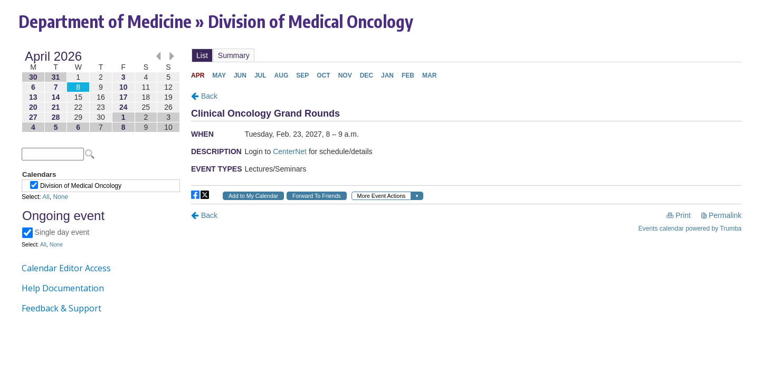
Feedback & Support (61, 308)
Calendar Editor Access (66, 268)
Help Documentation (63, 288)
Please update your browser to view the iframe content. (101, 91)
